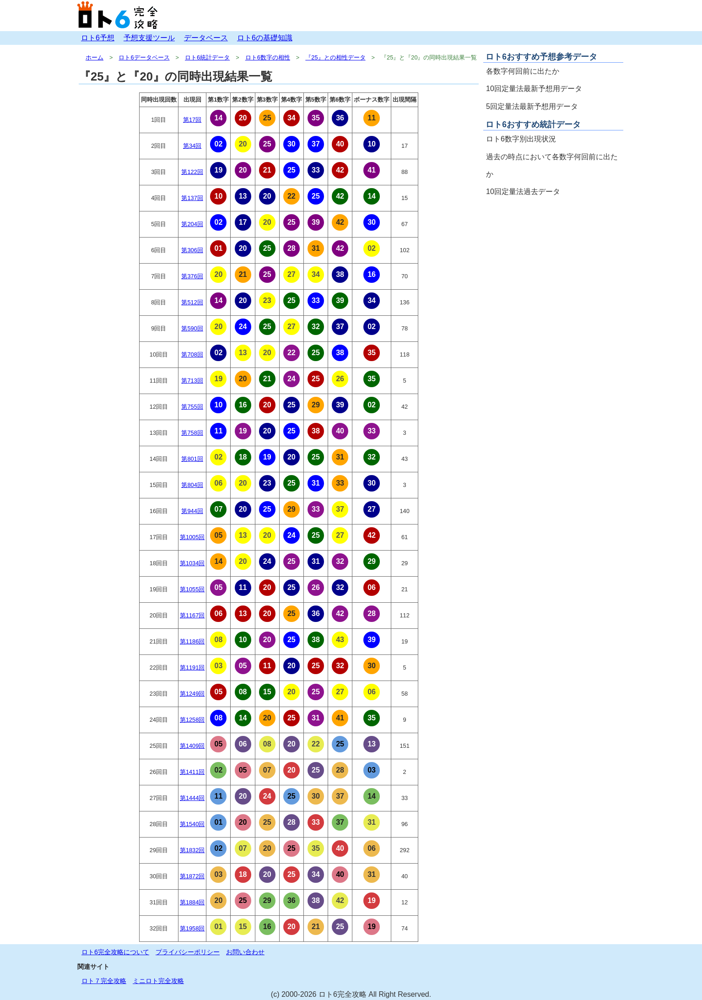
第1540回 (192, 824)
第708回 (192, 354)
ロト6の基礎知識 (264, 38)
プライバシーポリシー (188, 952)
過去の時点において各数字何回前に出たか (552, 165)
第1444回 (192, 798)
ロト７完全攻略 (103, 980)
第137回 (192, 198)
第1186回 (192, 641)
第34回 (192, 145)
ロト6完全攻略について (115, 952)
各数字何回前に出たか (522, 71)
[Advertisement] (553, 265)
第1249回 (192, 693)
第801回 (192, 458)
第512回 (192, 302)
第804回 (192, 484)
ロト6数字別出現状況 (521, 139)
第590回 (192, 328)
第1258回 (192, 719)
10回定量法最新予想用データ (534, 88)
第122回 (192, 171)
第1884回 (192, 902)
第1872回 (192, 876)
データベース (206, 38)
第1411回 (192, 771)
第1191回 (192, 667)
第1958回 (192, 928)
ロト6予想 (97, 38)
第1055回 (192, 589)
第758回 (192, 432)
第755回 (192, 406)
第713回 (192, 380)
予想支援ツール (149, 38)
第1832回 (192, 850)
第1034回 (192, 563)
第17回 (192, 119)
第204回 (192, 224)
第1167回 (192, 615)
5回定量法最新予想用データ (532, 106)
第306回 (192, 250)
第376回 (192, 276)
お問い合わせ (245, 952)
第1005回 (192, 537)
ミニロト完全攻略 (158, 980)
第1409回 (192, 745)
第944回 (192, 511)
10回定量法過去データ (523, 191)
